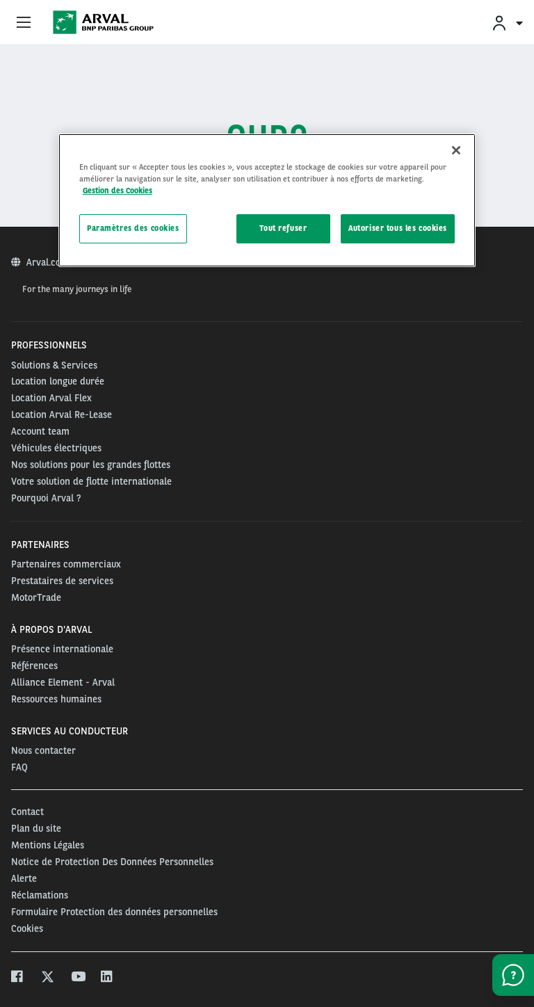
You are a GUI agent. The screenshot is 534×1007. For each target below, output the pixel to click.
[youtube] (77, 978)
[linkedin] (107, 978)
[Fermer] (456, 150)
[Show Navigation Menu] (23, 23)
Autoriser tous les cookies (397, 228)
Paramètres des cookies (133, 228)
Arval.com (49, 262)
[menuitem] (507, 22)
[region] (267, 200)
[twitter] (47, 978)
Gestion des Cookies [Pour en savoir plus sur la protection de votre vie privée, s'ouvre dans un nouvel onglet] (117, 190)
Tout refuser (283, 228)
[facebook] (17, 978)
